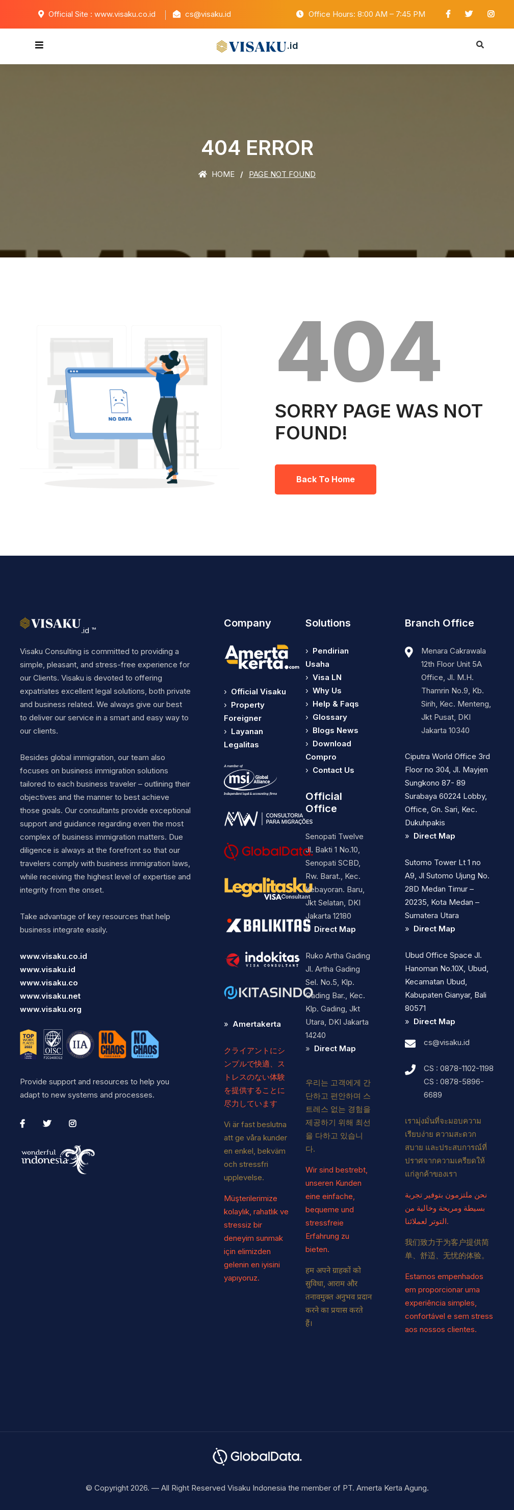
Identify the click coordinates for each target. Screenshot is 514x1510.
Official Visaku (258, 691)
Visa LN (327, 677)
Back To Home (325, 479)
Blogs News (335, 730)
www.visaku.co (49, 982)
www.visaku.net (50, 996)
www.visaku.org (51, 1009)
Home (216, 174)
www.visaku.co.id (53, 956)
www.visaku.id (47, 969)
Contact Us (333, 770)
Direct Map (335, 929)
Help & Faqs (336, 704)
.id (257, 46)
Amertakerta (257, 1024)
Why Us (327, 690)
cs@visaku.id (447, 1042)
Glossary (330, 717)
